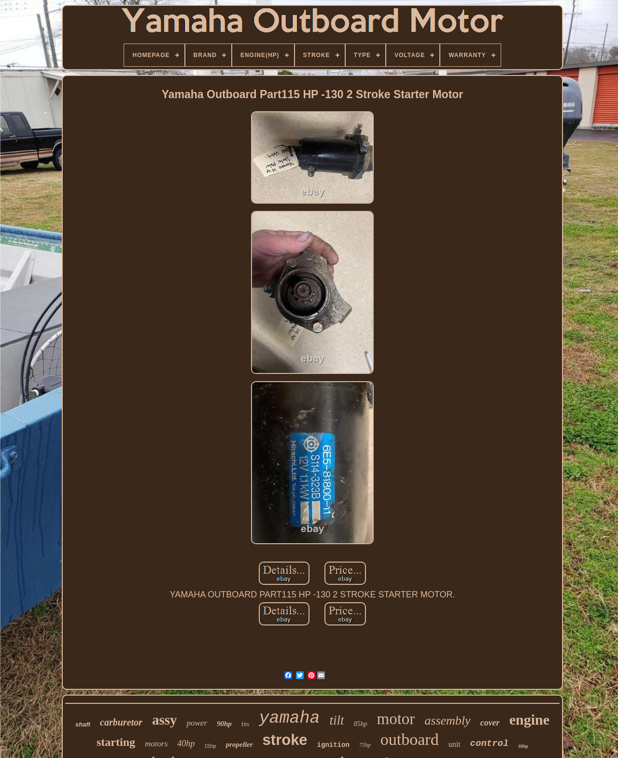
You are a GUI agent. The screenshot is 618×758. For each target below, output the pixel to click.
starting (116, 742)
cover (490, 723)
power (196, 723)
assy (164, 720)
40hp (186, 743)
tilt (336, 720)
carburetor (121, 722)
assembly (447, 720)
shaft (82, 724)
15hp (210, 746)
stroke (285, 739)
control (489, 743)
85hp (360, 724)
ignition (333, 745)
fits (245, 724)
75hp (365, 745)
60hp (523, 746)
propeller (239, 744)
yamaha (289, 718)
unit (455, 744)
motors (156, 743)
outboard (409, 739)
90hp (224, 724)
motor (396, 719)
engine (529, 720)
